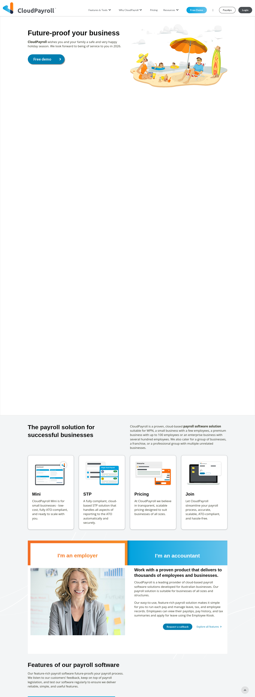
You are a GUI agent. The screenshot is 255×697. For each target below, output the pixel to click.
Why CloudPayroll (131, 10)
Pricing (154, 10)
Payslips (227, 10)
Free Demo (196, 10)
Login (245, 10)
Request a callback (178, 626)
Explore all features (209, 626)
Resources (171, 10)
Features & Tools (100, 10)
